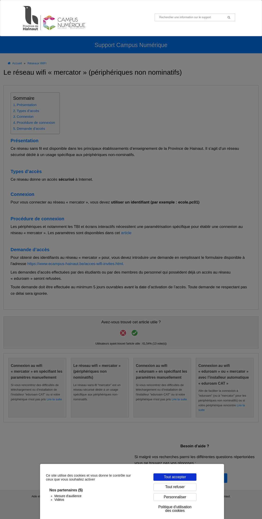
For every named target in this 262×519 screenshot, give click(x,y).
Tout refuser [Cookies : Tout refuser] (174, 487)
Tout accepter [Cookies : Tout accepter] (175, 477)
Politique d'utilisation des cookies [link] (174, 509)
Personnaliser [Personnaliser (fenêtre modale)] (175, 497)
